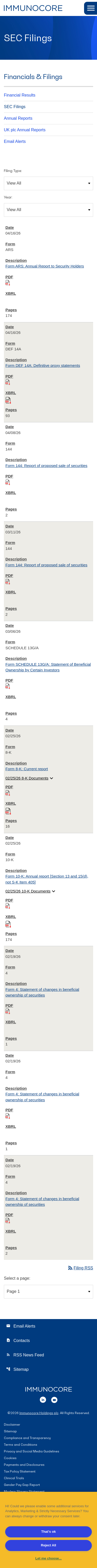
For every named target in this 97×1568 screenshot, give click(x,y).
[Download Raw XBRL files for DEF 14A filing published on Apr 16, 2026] (8, 399)
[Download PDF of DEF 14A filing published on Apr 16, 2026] (7, 382)
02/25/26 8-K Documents (30, 778)
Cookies (10, 1458)
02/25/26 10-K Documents (31, 891)
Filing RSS (80, 1268)
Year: (8, 197)
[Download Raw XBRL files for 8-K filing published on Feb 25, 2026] (8, 810)
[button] (90, 8)
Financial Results (19, 95)
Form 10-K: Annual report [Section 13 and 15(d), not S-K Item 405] (46, 879)
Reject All (48, 1545)
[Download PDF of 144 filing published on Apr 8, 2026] (7, 482)
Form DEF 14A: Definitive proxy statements (42, 365)
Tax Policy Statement (19, 1471)
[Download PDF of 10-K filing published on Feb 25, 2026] (7, 906)
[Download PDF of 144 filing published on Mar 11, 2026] (7, 581)
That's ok (48, 1532)
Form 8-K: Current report (26, 769)
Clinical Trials (14, 1478)
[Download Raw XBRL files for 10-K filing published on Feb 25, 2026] (8, 923)
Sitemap (17, 1369)
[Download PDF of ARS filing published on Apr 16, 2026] (7, 282)
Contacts (18, 1340)
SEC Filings (15, 107)
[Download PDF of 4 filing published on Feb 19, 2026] (7, 1011)
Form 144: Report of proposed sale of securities (46, 465)
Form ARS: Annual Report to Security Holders (44, 266)
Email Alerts (15, 141)
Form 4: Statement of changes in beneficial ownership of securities (42, 992)
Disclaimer (12, 1424)
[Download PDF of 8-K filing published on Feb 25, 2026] (7, 793)
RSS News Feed (25, 1355)
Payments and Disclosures (24, 1465)
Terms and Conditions (20, 1444)
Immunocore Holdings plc (38, 1413)
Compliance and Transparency (27, 1438)
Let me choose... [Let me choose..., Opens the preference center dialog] (48, 1558)
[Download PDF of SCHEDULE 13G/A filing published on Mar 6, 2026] (7, 686)
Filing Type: (13, 170)
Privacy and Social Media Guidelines (31, 1451)
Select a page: (17, 1278)
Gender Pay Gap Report (22, 1485)
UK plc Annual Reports (25, 130)
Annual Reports (18, 118)
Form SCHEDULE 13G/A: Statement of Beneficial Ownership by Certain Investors (48, 667)
